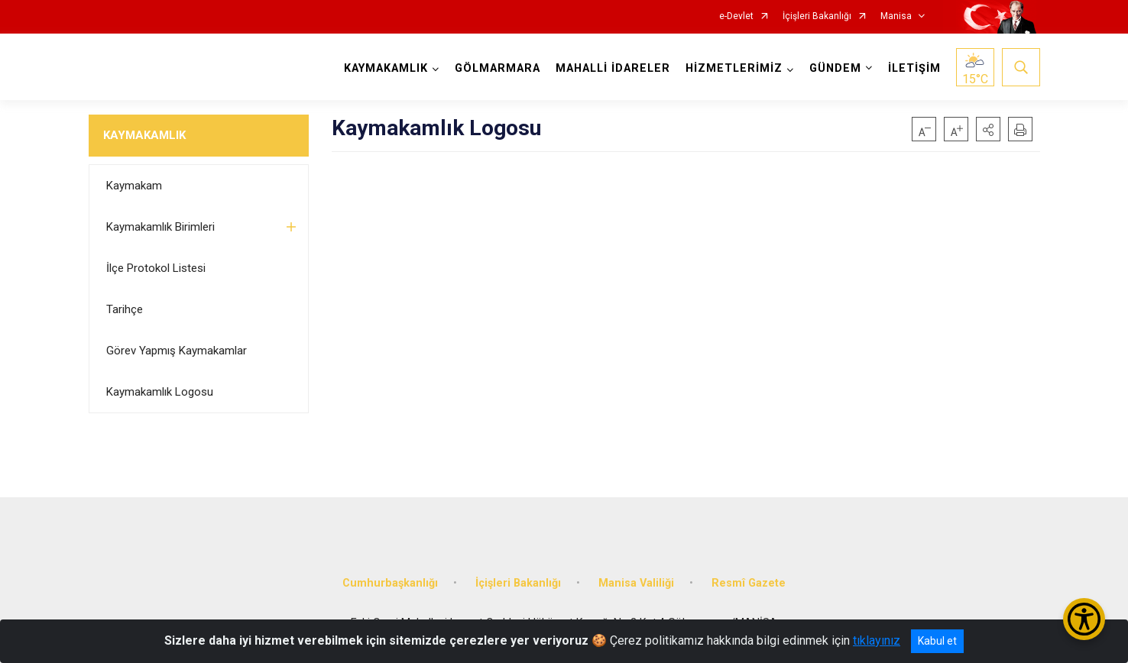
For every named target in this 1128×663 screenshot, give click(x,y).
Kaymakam (134, 185)
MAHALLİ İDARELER (613, 68)
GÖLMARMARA (497, 68)
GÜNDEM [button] (835, 68)
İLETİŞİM (914, 68)
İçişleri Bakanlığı (817, 16)
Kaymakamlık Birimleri (160, 227)
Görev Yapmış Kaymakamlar (176, 350)
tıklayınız (876, 640)
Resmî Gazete (748, 583)
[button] (988, 129)
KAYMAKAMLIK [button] (386, 68)
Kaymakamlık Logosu (159, 392)
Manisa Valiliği (636, 583)
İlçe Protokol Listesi (156, 268)
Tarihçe (124, 309)
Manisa (896, 16)
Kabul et (937, 641)
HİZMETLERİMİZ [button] (734, 68)
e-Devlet (736, 16)
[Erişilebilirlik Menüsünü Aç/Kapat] (1084, 619)
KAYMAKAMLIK (144, 135)
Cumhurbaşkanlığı (390, 583)
